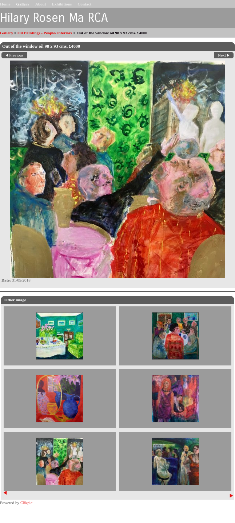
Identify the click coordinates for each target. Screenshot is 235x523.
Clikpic (26, 502)
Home (5, 4)
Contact (84, 4)
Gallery (22, 4)
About (40, 4)
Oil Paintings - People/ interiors (44, 33)
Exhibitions (62, 4)
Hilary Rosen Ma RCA (54, 18)
